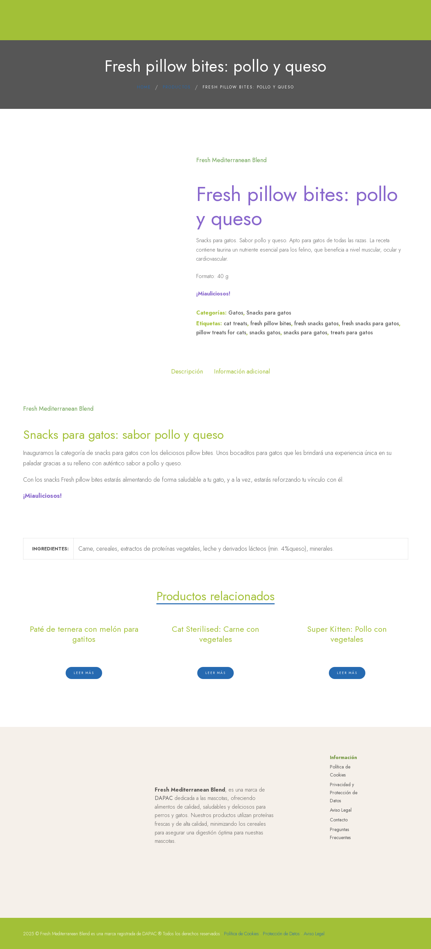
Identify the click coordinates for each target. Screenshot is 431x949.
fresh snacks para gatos (370, 323)
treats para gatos (352, 332)
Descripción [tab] (187, 371)
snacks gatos (264, 332)
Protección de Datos (281, 937)
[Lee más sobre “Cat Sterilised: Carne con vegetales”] (215, 671)
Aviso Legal (341, 813)
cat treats (235, 323)
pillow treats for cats (221, 332)
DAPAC (164, 802)
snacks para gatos (305, 332)
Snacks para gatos (268, 313)
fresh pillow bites (270, 323)
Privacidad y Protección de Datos (343, 796)
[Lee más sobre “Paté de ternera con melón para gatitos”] (84, 671)
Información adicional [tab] (242, 371)
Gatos (235, 313)
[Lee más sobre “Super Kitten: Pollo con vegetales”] (347, 671)
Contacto (339, 823)
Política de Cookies (241, 937)
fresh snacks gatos (316, 323)
